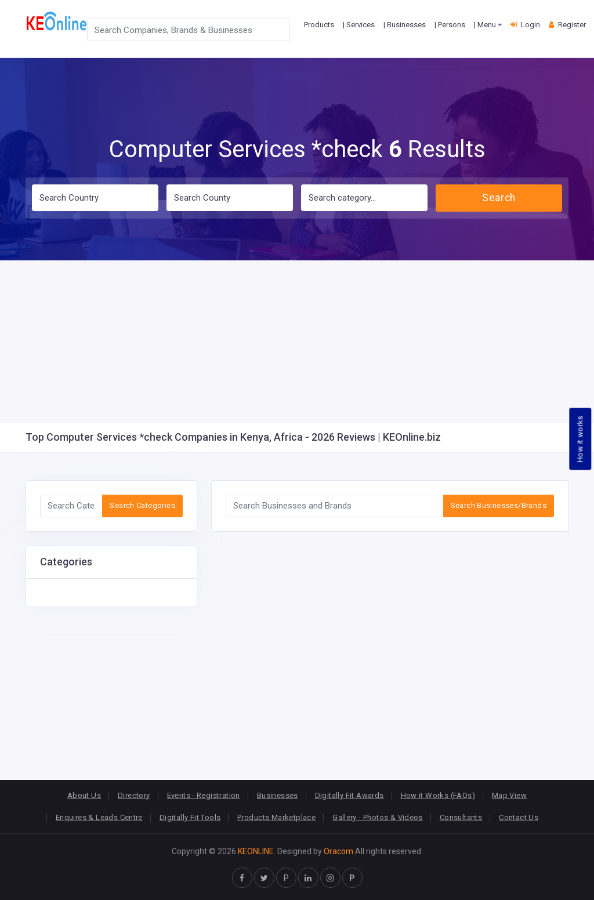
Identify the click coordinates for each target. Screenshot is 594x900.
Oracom (338, 851)
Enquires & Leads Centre (99, 817)
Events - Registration (203, 795)
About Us (84, 795)
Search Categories (142, 505)
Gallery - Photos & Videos (377, 817)
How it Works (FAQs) (438, 795)
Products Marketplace (276, 817)
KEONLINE (256, 851)
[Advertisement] (297, 341)
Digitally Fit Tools (190, 817)
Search (498, 198)
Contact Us (518, 817)
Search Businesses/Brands (498, 505)
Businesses (277, 795)
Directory (134, 795)
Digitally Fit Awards (349, 795)
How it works (580, 439)
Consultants (461, 817)
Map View (509, 795)
